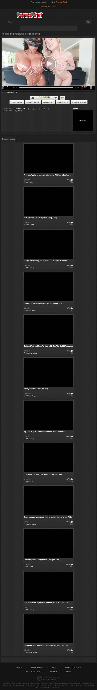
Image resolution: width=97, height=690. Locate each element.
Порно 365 (61, 2)
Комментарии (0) (79, 102)
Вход (54, 6)
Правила (53, 672)
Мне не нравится (55, 98)
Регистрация (45, 6)
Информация (16, 102)
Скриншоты (48, 102)
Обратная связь (33, 672)
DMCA (68, 672)
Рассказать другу (73, 667)
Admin (75, 109)
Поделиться (62, 102)
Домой (19, 667)
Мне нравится (32, 98)
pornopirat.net (55, 677)
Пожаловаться (32, 102)
